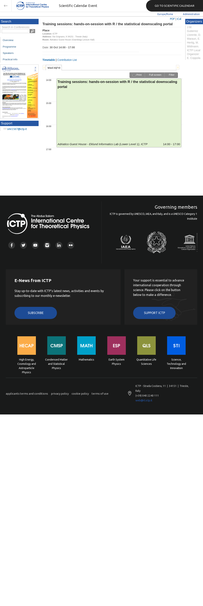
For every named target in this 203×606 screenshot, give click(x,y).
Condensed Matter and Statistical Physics (56, 363)
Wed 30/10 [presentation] (53, 67)
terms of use (100, 393)
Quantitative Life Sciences (146, 361)
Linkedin (59, 245)
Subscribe (36, 313)
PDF (172, 18)
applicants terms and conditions (27, 393)
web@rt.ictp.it (143, 400)
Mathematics (86, 359)
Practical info (10, 59)
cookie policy (80, 393)
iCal (179, 18)
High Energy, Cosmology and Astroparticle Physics (26, 363)
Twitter (23, 245)
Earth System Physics (116, 361)
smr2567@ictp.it (17, 129)
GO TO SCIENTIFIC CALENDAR (174, 5)
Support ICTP (154, 313)
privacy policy (60, 393)
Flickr (70, 245)
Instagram (47, 245)
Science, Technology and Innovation (176, 363)
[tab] (54, 67)
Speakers (8, 53)
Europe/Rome (165, 14)
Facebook (11, 245)
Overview (8, 40)
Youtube (35, 245)
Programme (9, 46)
